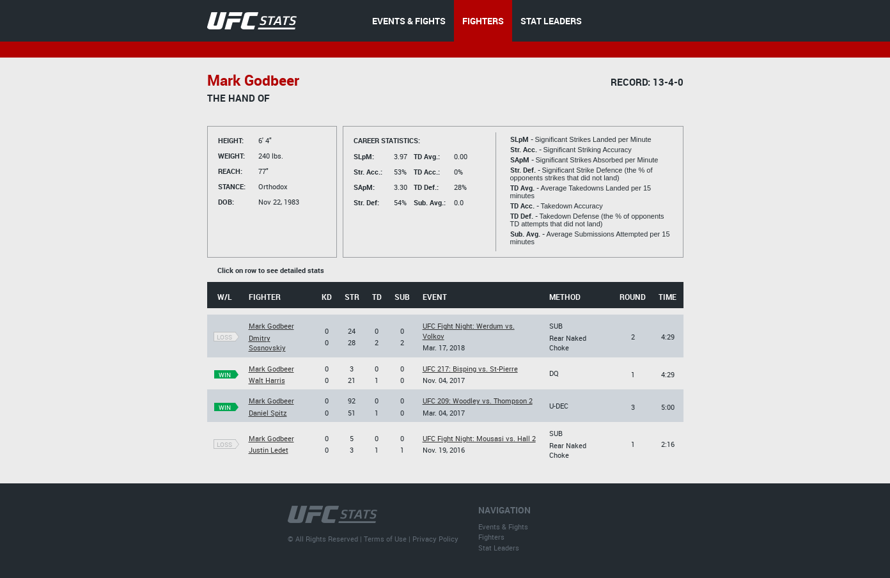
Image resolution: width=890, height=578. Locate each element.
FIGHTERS (483, 21)
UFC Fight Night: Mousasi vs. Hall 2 (479, 438)
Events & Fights (503, 526)
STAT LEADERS (551, 21)
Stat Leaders (498, 547)
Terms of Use (385, 538)
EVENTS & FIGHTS (409, 21)
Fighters (491, 537)
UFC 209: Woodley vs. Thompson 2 (478, 400)
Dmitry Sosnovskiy (267, 342)
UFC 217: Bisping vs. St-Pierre (470, 368)
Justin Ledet (268, 450)
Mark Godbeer (271, 326)
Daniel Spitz (268, 413)
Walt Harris (267, 380)
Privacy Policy (435, 538)
